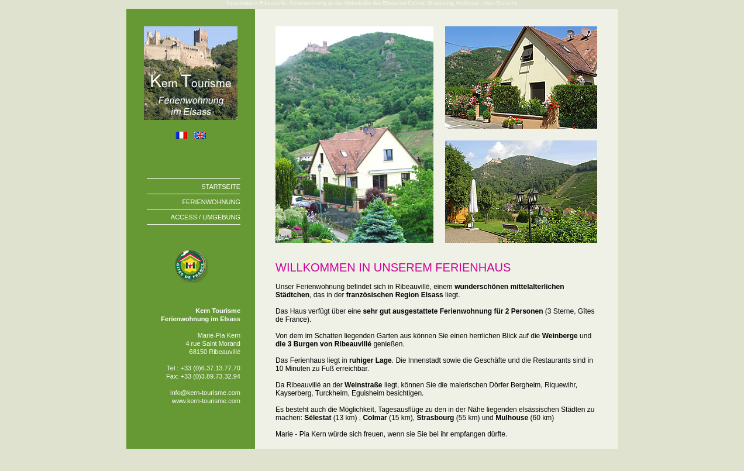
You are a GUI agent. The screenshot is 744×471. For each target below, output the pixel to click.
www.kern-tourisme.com (206, 400)
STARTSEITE (220, 186)
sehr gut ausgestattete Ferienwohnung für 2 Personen (453, 311)
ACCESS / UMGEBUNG (205, 217)
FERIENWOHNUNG (211, 201)
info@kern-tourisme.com (205, 392)
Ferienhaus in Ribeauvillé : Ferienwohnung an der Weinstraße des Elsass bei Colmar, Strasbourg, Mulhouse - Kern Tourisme (371, 3)
